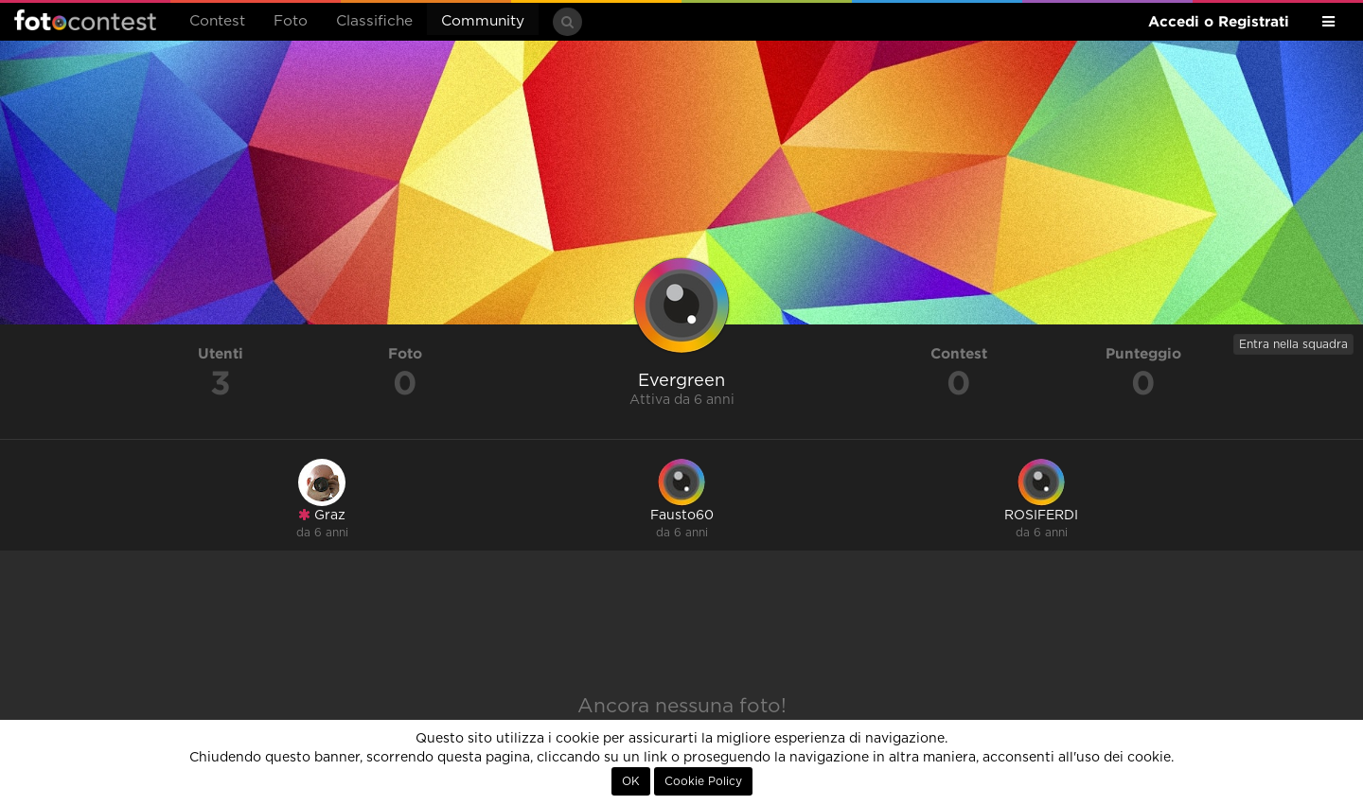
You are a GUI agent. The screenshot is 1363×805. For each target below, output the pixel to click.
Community (482, 21)
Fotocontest (85, 20)
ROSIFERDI (1041, 515)
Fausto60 (682, 515)
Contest (217, 21)
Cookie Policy (703, 781)
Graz (321, 515)
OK (631, 781)
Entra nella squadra (1293, 344)
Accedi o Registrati (1218, 21)
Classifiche (374, 21)
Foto (291, 21)
